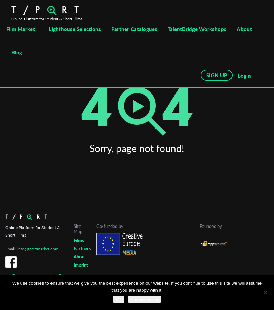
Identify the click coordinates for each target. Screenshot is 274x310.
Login (244, 75)
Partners (82, 248)
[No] (265, 292)
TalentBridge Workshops (197, 29)
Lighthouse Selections (75, 29)
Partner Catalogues (134, 29)
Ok (119, 299)
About (244, 29)
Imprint (81, 265)
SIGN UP (216, 75)
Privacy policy (144, 299)
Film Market (20, 29)
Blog (16, 52)
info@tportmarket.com (37, 248)
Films (79, 240)
